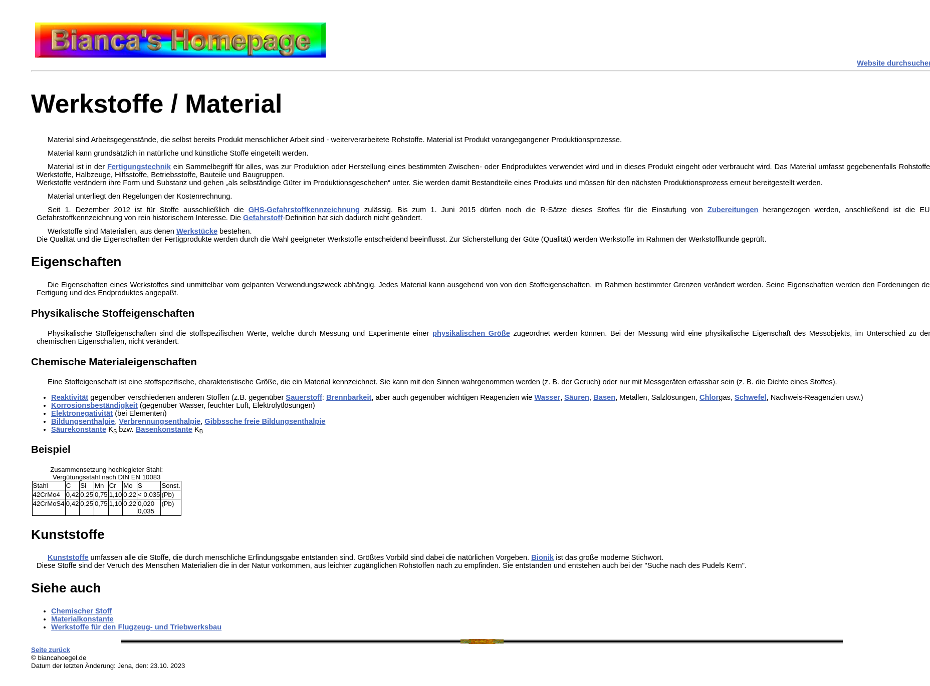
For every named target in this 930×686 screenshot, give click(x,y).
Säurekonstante (78, 429)
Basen (604, 397)
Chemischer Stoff (81, 611)
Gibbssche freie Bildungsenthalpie (264, 421)
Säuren (576, 397)
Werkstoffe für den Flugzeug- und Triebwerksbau (136, 627)
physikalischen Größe (471, 333)
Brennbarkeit (348, 397)
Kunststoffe (68, 557)
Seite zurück (50, 649)
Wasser (548, 397)
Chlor (709, 397)
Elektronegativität (82, 413)
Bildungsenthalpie (83, 421)
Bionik (542, 557)
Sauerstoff (304, 397)
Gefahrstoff (263, 218)
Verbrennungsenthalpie (159, 421)
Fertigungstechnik (139, 167)
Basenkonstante (164, 429)
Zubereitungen (733, 210)
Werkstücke (196, 231)
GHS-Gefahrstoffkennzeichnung (304, 210)
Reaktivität (69, 397)
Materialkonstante (82, 619)
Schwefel (751, 397)
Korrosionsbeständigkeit (94, 405)
